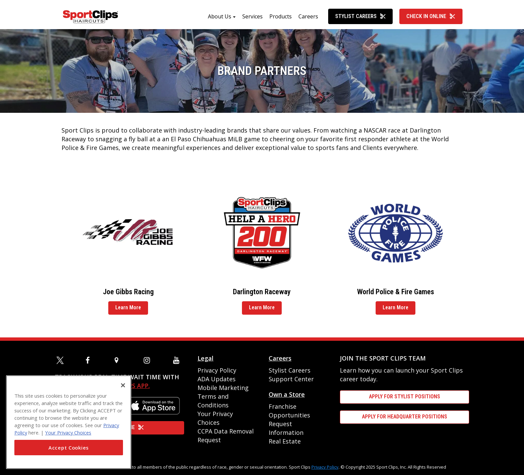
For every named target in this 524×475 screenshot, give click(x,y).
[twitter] (61, 360)
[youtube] (177, 360)
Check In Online (430, 19)
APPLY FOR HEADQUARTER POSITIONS (404, 416)
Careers (308, 19)
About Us (219, 19)
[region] (68, 422)
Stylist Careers (360, 19)
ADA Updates (217, 379)
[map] (119, 360)
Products (280, 19)
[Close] (123, 385)
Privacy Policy (217, 370)
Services (252, 19)
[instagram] (148, 360)
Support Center (291, 379)
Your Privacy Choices (68, 432)
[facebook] (90, 360)
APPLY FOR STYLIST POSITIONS (404, 396)
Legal (206, 358)
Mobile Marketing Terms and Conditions (223, 396)
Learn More (128, 310)
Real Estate (285, 441)
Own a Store (287, 394)
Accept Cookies (68, 447)
